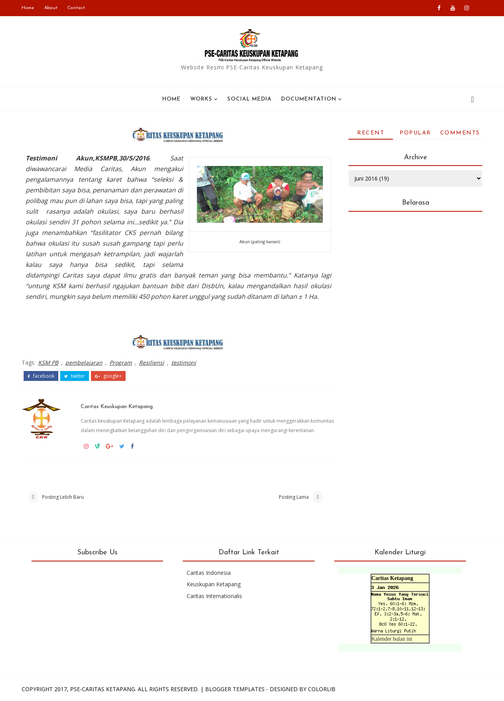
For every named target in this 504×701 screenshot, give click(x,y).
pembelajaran (83, 362)
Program (120, 362)
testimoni (183, 362)
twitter (74, 376)
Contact (76, 8)
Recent (370, 133)
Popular (415, 133)
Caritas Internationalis (214, 596)
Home (28, 8)
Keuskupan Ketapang (214, 584)
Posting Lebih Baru (63, 497)
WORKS (201, 99)
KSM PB (48, 362)
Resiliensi (151, 362)
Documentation (308, 99)
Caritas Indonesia (209, 572)
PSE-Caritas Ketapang (102, 689)
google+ (108, 376)
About (50, 8)
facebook (41, 376)
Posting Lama (294, 497)
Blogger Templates (235, 689)
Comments (460, 133)
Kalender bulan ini (391, 639)
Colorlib (321, 689)
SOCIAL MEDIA (249, 99)
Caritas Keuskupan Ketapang (117, 407)
